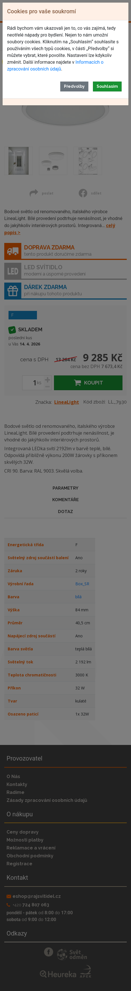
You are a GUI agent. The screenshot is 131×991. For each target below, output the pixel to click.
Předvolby (74, 86)
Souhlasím (107, 86)
